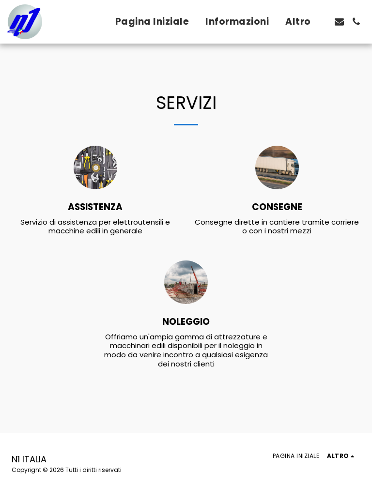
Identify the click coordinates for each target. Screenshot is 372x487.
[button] (339, 21)
